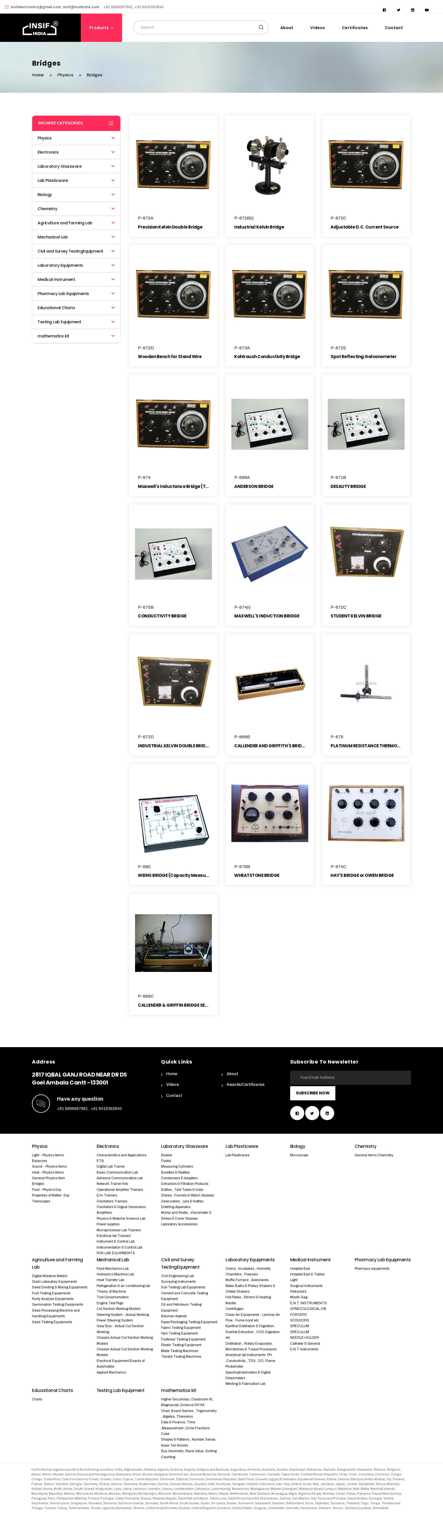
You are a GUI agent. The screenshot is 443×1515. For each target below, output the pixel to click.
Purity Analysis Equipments (52, 1299)
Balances (39, 1161)
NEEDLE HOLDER (304, 1338)
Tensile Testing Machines (181, 1357)
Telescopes (41, 1201)
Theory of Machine (111, 1292)
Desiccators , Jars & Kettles (182, 1201)
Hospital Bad (300, 1269)
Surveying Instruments (178, 1282)
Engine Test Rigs (110, 1303)
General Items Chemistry (374, 1155)
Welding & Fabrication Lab (245, 1384)
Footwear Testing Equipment (183, 1339)
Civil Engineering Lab (177, 1276)
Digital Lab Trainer (111, 1166)
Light (293, 1280)
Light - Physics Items (48, 1155)
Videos (317, 28)
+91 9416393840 (106, 1109)
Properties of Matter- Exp (50, 1195)
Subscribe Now (313, 1093)
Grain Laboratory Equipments (54, 1282)
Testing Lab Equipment (76, 322)
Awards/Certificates (245, 1085)
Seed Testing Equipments (52, 1322)
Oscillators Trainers (112, 1201)
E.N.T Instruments (304, 1349)
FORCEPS (298, 1315)
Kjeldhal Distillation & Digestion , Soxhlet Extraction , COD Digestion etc (252, 1332)
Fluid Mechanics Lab (113, 1269)
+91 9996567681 (72, 1109)
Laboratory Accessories (179, 1224)
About (287, 28)
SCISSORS (299, 1320)
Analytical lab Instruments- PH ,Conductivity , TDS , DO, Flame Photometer (250, 1360)
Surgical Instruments (306, 1286)
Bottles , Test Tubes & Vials (182, 1190)
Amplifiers (104, 1213)
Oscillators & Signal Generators (121, 1207)
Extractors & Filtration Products (184, 1184)
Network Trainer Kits (112, 1184)
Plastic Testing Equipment (181, 1345)
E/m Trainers (107, 1195)
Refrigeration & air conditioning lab (123, 1286)
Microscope (299, 1155)
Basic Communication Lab (117, 1172)
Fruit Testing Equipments (51, 1293)
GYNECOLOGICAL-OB (308, 1309)
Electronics (76, 152)
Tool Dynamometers (113, 1297)
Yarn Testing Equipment (179, 1333)
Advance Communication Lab (120, 1178)
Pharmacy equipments (372, 1269)
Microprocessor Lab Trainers (119, 1230)
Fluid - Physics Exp (46, 1190)
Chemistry (76, 209)
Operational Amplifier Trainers (120, 1190)
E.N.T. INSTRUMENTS (308, 1303)
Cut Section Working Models (118, 1309)
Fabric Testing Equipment (181, 1328)
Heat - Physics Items (48, 1172)
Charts (37, 1399)
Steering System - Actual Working (123, 1315)
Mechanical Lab (76, 237)
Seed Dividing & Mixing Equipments (59, 1287)
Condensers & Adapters (179, 1178)
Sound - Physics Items (49, 1166)
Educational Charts (76, 308)
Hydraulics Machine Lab (115, 1274)
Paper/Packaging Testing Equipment (189, 1322)
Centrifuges (234, 1309)
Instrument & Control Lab (115, 1241)
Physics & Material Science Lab (121, 1219)
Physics (65, 75)
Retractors (298, 1292)
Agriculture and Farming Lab (76, 223)
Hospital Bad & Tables (307, 1274)
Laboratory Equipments (76, 265)
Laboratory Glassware (76, 166)
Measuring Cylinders (177, 1166)
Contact (394, 28)
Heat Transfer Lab (110, 1280)
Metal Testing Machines (179, 1351)
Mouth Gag (298, 1297)
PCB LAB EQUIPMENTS (116, 1253)
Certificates (355, 28)
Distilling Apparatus (175, 1207)
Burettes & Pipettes (175, 1172)
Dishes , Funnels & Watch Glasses (187, 1195)
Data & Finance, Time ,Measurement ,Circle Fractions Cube (185, 1428)
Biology (76, 194)
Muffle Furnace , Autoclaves (246, 1280)
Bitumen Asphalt (173, 1316)
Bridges (38, 1184)
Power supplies (108, 1224)
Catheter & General (305, 1344)
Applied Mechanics (111, 1372)
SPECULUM (299, 1326)
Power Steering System (115, 1320)
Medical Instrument (76, 279)
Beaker (166, 1155)
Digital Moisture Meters (49, 1276)
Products (99, 28)
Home (171, 1074)
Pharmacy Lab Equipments (76, 293)
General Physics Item (48, 1178)
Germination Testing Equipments (57, 1305)
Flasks (166, 1161)
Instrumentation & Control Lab (119, 1247)
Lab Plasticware (76, 180)
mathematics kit (76, 336)
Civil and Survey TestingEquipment (76, 251)
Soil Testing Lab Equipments (183, 1287)
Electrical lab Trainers (114, 1236)
